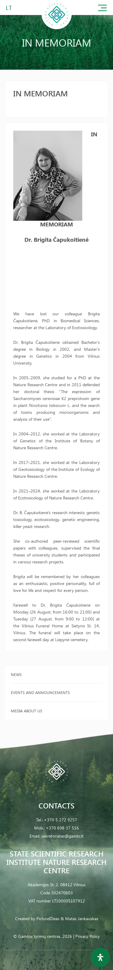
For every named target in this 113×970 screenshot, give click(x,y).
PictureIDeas (47, 918)
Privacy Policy (87, 936)
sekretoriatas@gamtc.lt (62, 836)
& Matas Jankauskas (79, 918)
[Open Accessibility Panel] (100, 957)
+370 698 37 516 (62, 828)
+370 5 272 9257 (60, 820)
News (16, 674)
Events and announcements (40, 692)
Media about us (26, 710)
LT (9, 7)
